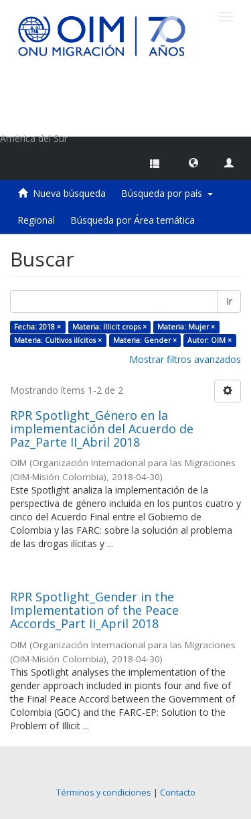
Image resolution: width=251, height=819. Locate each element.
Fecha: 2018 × (37, 326)
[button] (193, 162)
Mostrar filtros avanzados (185, 359)
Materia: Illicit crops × (109, 326)
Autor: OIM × (209, 340)
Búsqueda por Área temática (132, 220)
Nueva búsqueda (69, 193)
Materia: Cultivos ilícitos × (58, 340)
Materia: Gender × (145, 340)
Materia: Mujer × (186, 326)
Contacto (177, 792)
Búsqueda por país (167, 193)
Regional (36, 220)
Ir (229, 301)
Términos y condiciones (103, 792)
